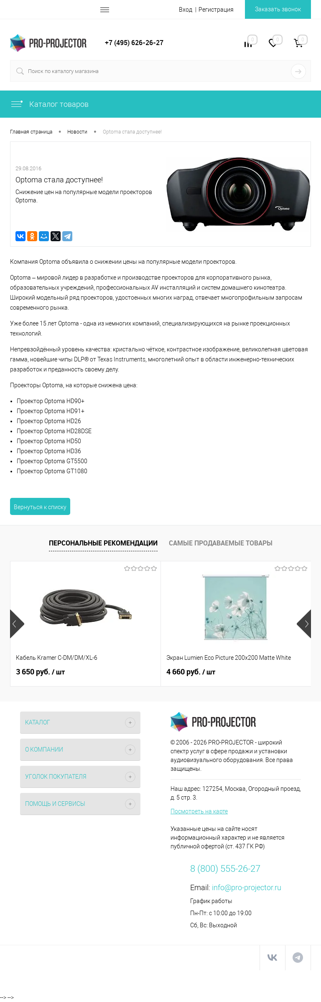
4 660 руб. (190, 671)
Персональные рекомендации (103, 543)
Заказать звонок (278, 9)
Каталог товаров (49, 104)
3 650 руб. (40, 671)
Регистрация (216, 9)
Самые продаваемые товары (221, 543)
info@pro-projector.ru (246, 887)
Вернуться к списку (40, 507)
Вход (185, 9)
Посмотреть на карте (199, 811)
